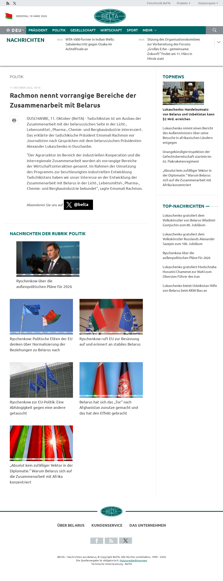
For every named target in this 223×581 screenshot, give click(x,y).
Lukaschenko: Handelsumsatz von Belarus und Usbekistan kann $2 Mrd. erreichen (189, 114)
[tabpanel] (190, 255)
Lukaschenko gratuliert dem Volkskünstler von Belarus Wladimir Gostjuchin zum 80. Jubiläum (189, 220)
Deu (17, 30)
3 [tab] (216, 204)
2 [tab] (212, 204)
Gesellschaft (83, 30)
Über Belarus (70, 525)
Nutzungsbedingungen (133, 560)
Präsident (38, 30)
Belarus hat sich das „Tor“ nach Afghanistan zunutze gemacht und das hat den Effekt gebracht (108, 407)
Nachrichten (25, 40)
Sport (132, 30)
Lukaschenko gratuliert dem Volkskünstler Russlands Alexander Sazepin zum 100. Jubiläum (189, 239)
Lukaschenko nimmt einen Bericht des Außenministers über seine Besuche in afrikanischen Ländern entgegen (188, 135)
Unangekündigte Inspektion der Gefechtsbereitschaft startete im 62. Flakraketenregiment (187, 156)
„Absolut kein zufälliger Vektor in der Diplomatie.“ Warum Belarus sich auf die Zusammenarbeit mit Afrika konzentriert (187, 178)
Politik (59, 30)
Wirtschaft (111, 30)
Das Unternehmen (147, 525)
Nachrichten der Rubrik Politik (48, 233)
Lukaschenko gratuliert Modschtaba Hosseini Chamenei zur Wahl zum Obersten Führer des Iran (189, 271)
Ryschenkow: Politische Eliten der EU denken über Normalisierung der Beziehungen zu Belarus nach (41, 344)
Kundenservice (106, 525)
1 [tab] (207, 204)
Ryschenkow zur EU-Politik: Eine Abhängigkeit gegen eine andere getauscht (38, 407)
